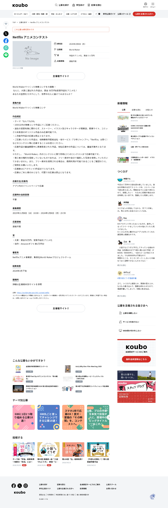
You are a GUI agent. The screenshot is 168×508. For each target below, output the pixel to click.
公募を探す (23, 22)
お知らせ (149, 109)
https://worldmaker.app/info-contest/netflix (33, 292)
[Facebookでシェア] (6, 40)
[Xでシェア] (6, 33)
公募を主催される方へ (65, 488)
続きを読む (121, 265)
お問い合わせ (111, 488)
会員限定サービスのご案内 (90, 484)
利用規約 (50, 495)
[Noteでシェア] (6, 47)
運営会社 (42, 495)
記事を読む (136, 109)
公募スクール (111, 484)
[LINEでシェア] (6, 55)
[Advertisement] (61, 335)
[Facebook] (13, 485)
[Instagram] (25, 485)
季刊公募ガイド (45, 488)
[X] (19, 485)
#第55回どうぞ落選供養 (126, 278)
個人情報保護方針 (83, 495)
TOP (14, 22)
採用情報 (83, 488)
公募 (124, 109)
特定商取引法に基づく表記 (65, 495)
